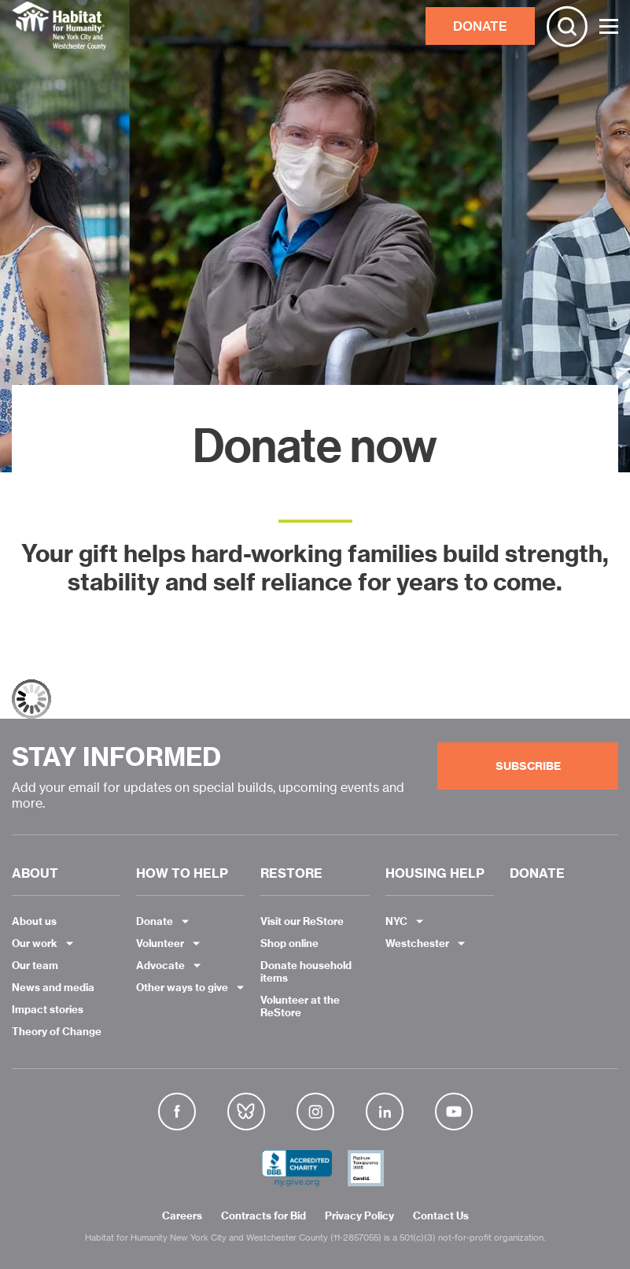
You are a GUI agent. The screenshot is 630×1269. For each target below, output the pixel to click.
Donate (154, 921)
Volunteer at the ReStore (300, 1006)
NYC (396, 921)
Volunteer (160, 943)
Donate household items (306, 971)
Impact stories (47, 1009)
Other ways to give (182, 987)
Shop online (289, 943)
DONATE (480, 26)
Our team (35, 965)
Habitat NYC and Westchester (59, 26)
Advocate (160, 965)
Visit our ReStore (302, 921)
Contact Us (441, 1216)
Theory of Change (56, 1031)
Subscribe (528, 766)
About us (34, 921)
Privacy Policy (359, 1216)
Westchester (417, 943)
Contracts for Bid (263, 1216)
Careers (182, 1216)
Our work (34, 943)
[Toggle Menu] (608, 26)
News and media (53, 987)
